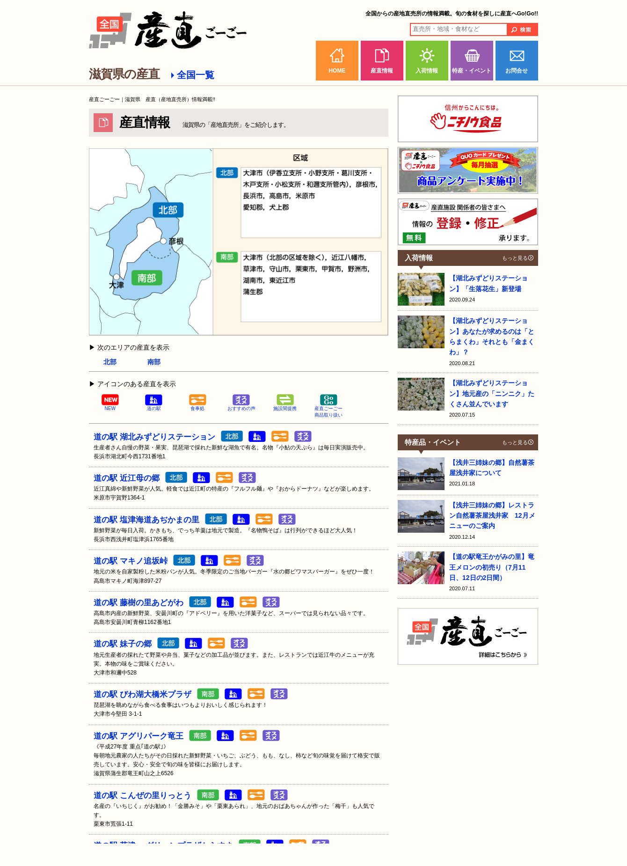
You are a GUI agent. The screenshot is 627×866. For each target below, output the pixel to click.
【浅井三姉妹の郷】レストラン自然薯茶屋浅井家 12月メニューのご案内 (492, 515)
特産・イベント (471, 70)
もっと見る (515, 258)
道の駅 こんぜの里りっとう (142, 795)
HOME (336, 70)
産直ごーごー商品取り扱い (328, 406)
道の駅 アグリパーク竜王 (138, 736)
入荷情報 (427, 70)
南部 (153, 362)
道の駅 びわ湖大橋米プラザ (142, 694)
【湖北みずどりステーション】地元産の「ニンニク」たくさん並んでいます (491, 393)
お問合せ (516, 70)
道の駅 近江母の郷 (127, 478)
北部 (110, 362)
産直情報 (382, 70)
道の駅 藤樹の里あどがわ (138, 602)
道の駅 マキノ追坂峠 (131, 561)
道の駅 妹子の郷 (123, 643)
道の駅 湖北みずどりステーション (154, 437)
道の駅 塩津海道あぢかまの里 (146, 519)
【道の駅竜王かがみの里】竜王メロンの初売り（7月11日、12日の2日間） (491, 567)
